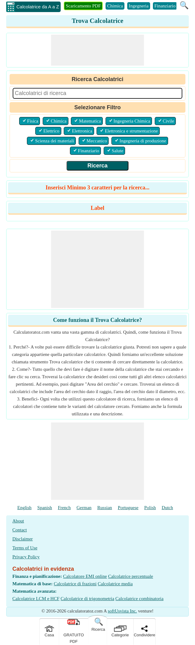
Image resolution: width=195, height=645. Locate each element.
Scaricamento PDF (83, 5)
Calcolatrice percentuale (130, 576)
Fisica (32, 121)
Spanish (44, 507)
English (24, 507)
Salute (118, 150)
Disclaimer (22, 538)
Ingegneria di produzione (142, 140)
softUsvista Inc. (122, 610)
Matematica (90, 121)
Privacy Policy (26, 556)
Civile (168, 121)
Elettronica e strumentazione (131, 130)
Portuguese (128, 507)
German (83, 507)
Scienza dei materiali (54, 140)
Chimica (115, 5)
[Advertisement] (97, 50)
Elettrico (51, 130)
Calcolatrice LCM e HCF (35, 598)
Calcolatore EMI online (85, 576)
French (64, 507)
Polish (150, 507)
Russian (104, 507)
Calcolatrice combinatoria (139, 598)
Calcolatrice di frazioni (75, 583)
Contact (19, 529)
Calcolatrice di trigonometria (87, 598)
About (18, 520)
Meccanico (97, 140)
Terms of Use (24, 547)
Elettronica (82, 130)
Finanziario (165, 5)
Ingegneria (139, 5)
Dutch (167, 507)
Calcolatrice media (115, 583)
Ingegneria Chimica (132, 121)
